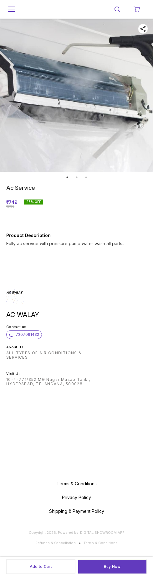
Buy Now (112, 566)
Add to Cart (41, 566)
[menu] (11, 9)
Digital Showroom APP (102, 532)
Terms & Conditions (101, 543)
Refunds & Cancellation (55, 543)
